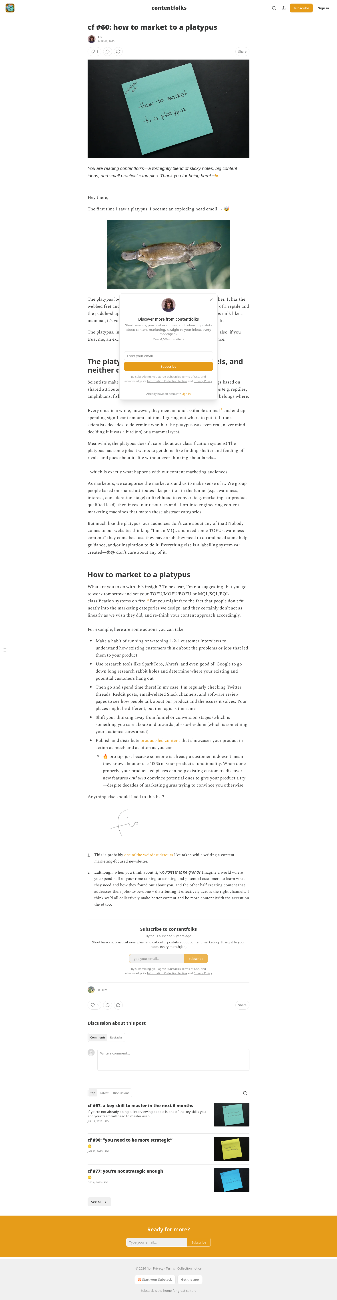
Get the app (190, 1279)
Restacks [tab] (116, 1037)
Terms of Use (190, 377)
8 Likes (102, 990)
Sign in (323, 8)
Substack (147, 1290)
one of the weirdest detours (148, 855)
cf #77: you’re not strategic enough (125, 1171)
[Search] (273, 8)
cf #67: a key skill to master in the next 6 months (140, 1105)
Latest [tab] (104, 1093)
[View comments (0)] (107, 51)
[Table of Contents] (5, 650)
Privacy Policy (203, 381)
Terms (170, 1268)
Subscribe (301, 8)
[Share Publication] (283, 8)
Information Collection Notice (167, 381)
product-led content (160, 740)
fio (100, 36)
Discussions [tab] (121, 1093)
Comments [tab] (98, 1037)
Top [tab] (92, 1093)
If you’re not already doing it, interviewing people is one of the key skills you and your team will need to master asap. (147, 1113)
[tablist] (106, 1037)
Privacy (158, 1268)
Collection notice (189, 1268)
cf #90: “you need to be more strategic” (130, 1140)
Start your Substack (154, 1279)
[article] (168, 1116)
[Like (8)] (94, 51)
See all (99, 1202)
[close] (211, 299)
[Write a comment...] (173, 1059)
